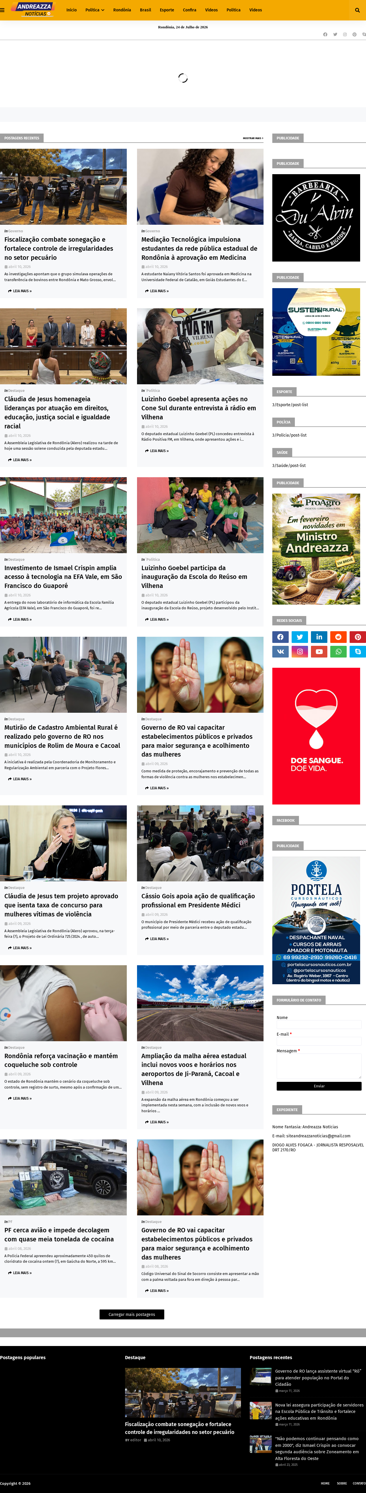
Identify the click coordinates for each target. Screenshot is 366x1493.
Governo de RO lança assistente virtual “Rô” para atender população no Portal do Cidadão (318, 1378)
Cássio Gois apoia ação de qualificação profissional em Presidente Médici (198, 900)
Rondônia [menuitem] (122, 10)
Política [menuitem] (92, 10)
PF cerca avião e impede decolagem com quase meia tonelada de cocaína (59, 1234)
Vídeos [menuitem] (211, 10)
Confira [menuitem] (189, 10)
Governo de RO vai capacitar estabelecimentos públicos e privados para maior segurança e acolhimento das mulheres (196, 741)
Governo (15, 231)
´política (152, 390)
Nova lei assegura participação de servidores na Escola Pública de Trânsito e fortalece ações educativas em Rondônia (319, 1411)
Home (325, 1483)
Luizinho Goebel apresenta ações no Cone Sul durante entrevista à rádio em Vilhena (198, 408)
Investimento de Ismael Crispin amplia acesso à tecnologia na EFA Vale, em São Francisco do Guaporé (63, 577)
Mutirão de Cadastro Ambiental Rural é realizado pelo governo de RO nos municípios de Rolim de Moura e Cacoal (62, 737)
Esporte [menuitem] (167, 10)
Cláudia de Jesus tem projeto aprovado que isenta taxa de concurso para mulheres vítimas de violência (61, 905)
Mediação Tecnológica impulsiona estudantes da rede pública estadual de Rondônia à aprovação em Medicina (199, 249)
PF (10, 1222)
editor (135, 1440)
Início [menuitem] (71, 10)
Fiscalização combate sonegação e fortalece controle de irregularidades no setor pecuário (58, 249)
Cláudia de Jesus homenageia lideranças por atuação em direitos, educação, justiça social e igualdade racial (57, 412)
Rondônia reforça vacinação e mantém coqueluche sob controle (61, 1060)
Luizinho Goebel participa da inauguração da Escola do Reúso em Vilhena (194, 577)
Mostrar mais (252, 138)
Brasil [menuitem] (145, 10)
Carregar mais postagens (132, 1314)
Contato (359, 1483)
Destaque (16, 390)
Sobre (342, 1483)
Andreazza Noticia (47, 1483)
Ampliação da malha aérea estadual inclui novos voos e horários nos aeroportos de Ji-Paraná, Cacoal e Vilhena (193, 1069)
